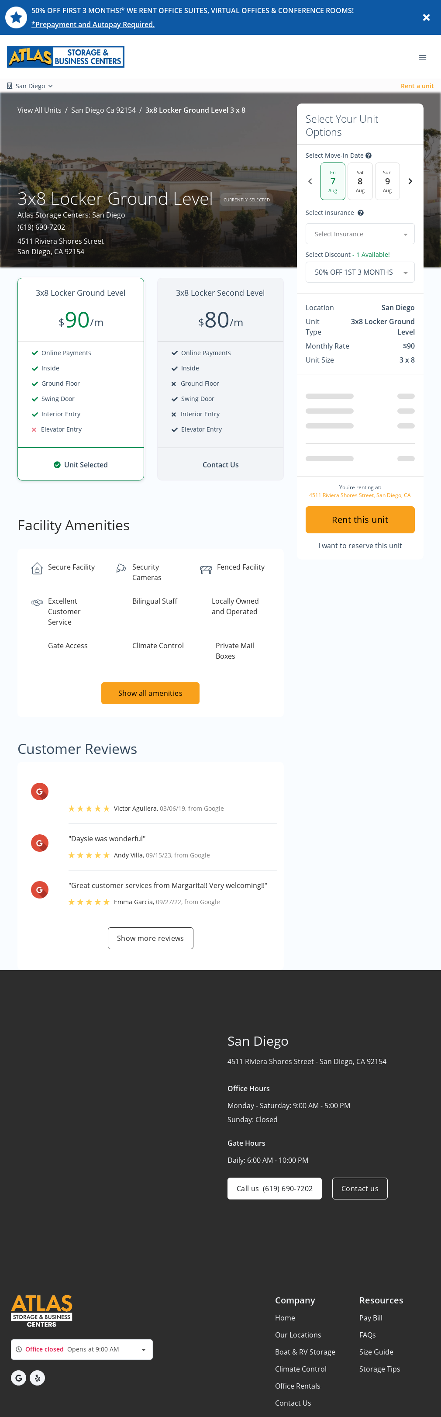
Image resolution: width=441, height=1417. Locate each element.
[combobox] (360, 233)
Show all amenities (150, 693)
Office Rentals (297, 1386)
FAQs (367, 1335)
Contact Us (293, 1403)
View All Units (39, 110)
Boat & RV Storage (305, 1352)
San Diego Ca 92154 (103, 110)
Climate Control (301, 1369)
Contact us (360, 1188)
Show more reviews (150, 938)
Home (285, 1318)
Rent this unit (360, 519)
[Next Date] (410, 181)
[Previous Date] (310, 181)
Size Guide (376, 1352)
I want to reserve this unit (360, 545)
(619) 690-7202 (41, 227)
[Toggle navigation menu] (426, 57)
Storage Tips (379, 1369)
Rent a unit (417, 86)
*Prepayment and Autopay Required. (93, 24)
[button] (18, 1378)
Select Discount (348, 254)
